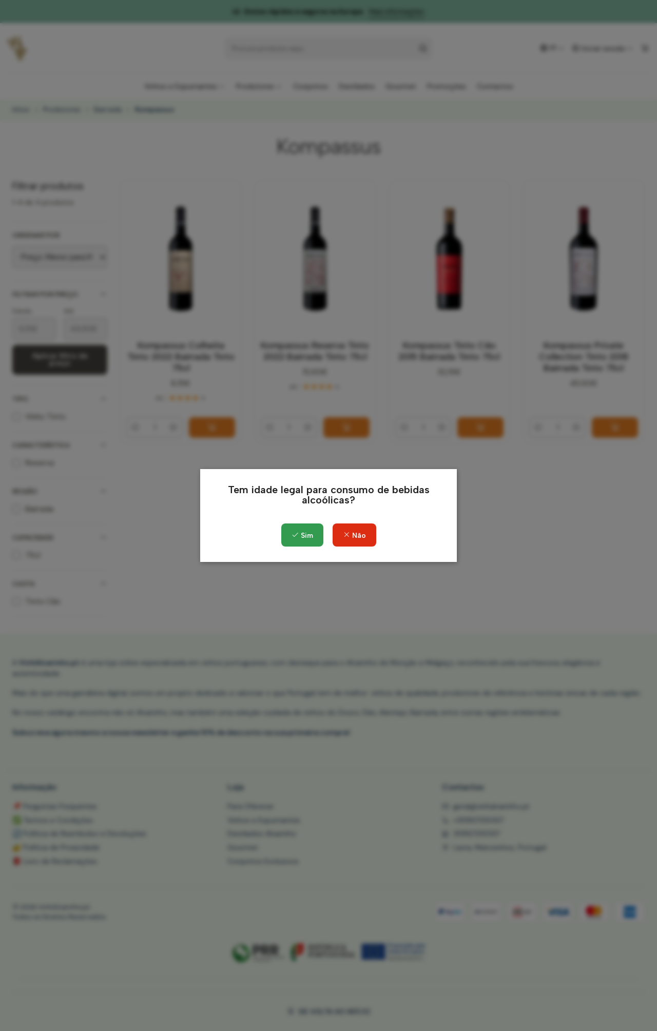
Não (354, 535)
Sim (302, 535)
